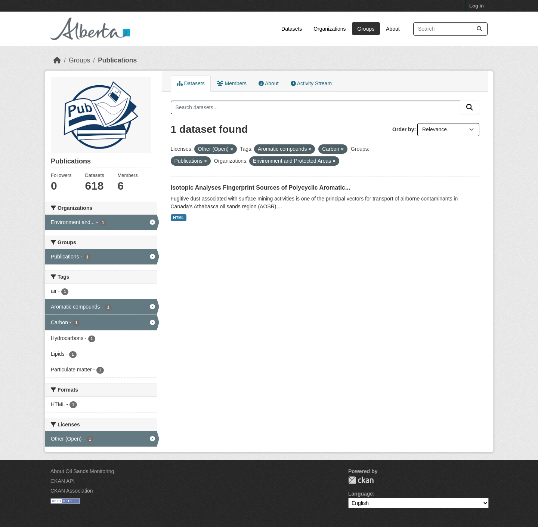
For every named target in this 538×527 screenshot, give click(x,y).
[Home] (57, 60)
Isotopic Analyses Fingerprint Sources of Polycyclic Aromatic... (260, 187)
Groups (365, 29)
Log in (476, 6)
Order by (403, 129)
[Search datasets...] (450, 29)
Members (232, 83)
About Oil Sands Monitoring (82, 471)
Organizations (329, 29)
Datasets (291, 29)
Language (360, 494)
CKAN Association (71, 491)
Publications (117, 60)
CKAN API (62, 481)
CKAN (361, 480)
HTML (178, 217)
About (393, 29)
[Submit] (479, 29)
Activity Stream (311, 83)
